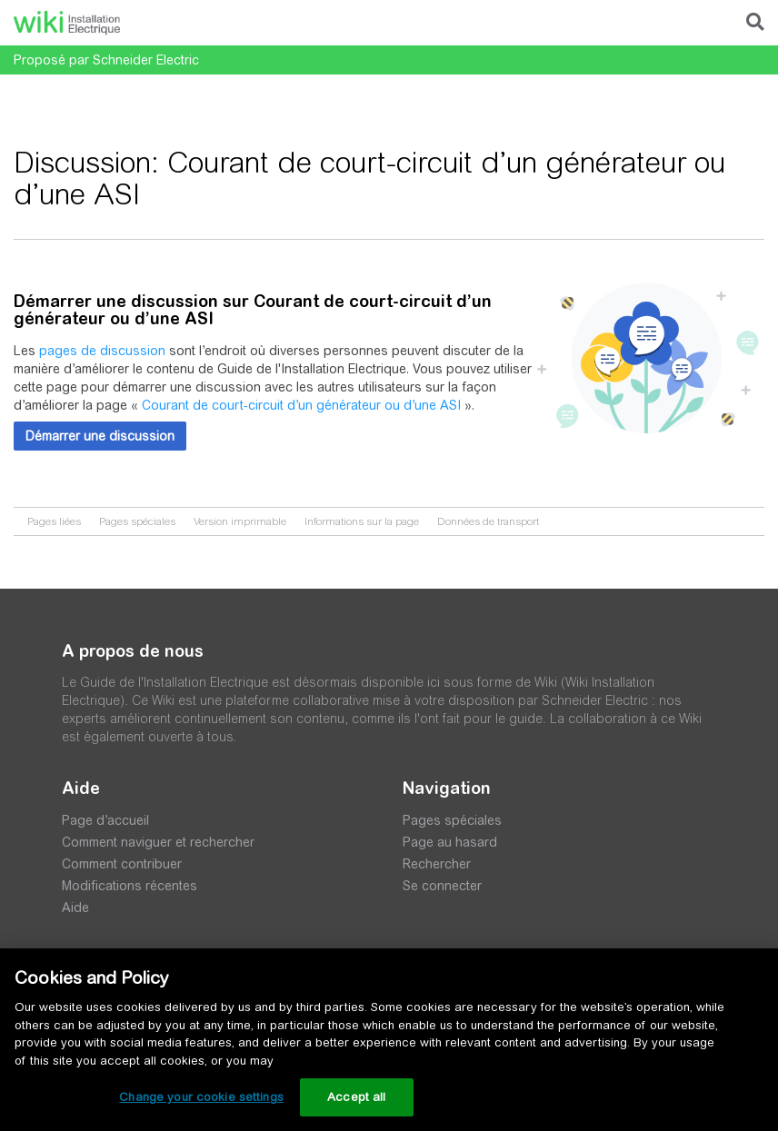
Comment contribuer (122, 864)
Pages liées (54, 521)
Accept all (356, 1097)
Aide (75, 907)
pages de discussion (102, 350)
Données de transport (488, 521)
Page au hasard (450, 842)
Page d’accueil (105, 820)
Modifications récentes (129, 885)
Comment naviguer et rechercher (158, 842)
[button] (100, 436)
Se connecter (442, 885)
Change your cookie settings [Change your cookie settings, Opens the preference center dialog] (201, 1097)
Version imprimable (240, 521)
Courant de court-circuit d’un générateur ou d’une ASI (301, 405)
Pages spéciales (137, 521)
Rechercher (437, 864)
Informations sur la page (361, 521)
